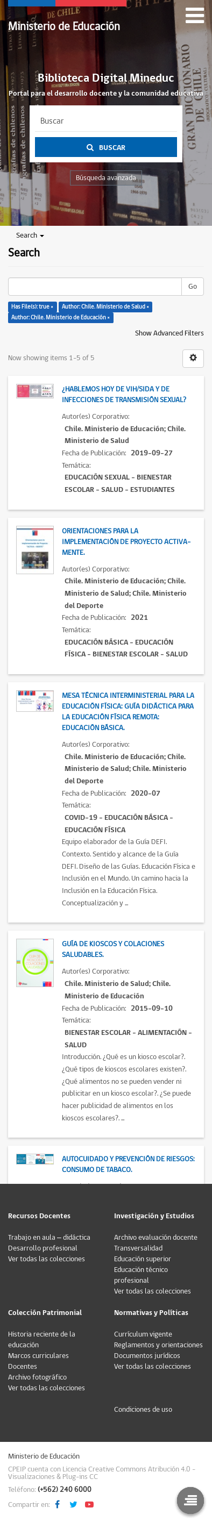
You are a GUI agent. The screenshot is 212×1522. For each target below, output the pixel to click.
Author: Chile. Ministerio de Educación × (60, 317)
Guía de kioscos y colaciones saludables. (113, 949)
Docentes (22, 1366)
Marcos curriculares (38, 1355)
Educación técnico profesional (141, 1275)
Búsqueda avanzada (106, 178)
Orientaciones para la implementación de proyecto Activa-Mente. (126, 542)
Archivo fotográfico (37, 1377)
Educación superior (142, 1259)
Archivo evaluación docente (155, 1237)
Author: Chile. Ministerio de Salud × (105, 307)
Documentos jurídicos (147, 1355)
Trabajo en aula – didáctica (49, 1237)
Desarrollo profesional (42, 1248)
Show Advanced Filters (169, 333)
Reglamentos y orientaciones (158, 1345)
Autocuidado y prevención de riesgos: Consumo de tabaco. (128, 1164)
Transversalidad (138, 1248)
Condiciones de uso (143, 1409)
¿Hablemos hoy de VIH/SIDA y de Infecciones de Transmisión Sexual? (124, 394)
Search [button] (30, 235)
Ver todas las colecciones (46, 1259)
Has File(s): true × (32, 307)
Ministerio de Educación (64, 26)
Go (192, 286)
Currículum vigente (143, 1334)
